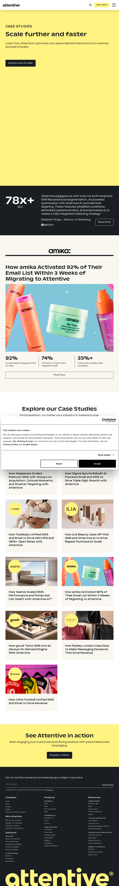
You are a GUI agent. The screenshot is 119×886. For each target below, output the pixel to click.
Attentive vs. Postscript (13, 823)
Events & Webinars (95, 812)
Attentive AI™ (49, 818)
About (7, 801)
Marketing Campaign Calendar (98, 826)
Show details (104, 455)
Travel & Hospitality (12, 847)
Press (7, 804)
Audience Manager (51, 846)
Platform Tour (93, 855)
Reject (59, 463)
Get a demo (102, 5)
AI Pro (46, 821)
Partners (8, 856)
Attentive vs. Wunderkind (14, 828)
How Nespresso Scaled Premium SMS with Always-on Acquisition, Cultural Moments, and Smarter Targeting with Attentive (31, 480)
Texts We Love (93, 823)
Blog (89, 806)
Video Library (93, 809)
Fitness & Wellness (12, 850)
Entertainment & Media (13, 844)
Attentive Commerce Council (15, 812)
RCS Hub (91, 849)
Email (46, 806)
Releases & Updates (95, 852)
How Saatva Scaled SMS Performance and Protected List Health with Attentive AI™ (30, 596)
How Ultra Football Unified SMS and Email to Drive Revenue (31, 701)
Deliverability (48, 838)
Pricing (7, 809)
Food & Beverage (11, 841)
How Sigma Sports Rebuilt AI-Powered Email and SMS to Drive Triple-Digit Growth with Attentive (86, 479)
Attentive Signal (49, 835)
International (9, 861)
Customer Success (95, 835)
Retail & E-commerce (12, 839)
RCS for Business (50, 809)
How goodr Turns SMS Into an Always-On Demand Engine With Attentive (30, 649)
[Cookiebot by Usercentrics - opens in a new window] (104, 420)
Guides (90, 814)
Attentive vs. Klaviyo (12, 826)
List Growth (48, 829)
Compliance (48, 843)
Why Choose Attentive (13, 820)
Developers (9, 859)
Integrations (48, 832)
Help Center (92, 838)
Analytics (47, 840)
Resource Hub (93, 804)
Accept (97, 463)
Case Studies (93, 821)
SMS (46, 804)
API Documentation (95, 843)
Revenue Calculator (95, 829)
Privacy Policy (10, 444)
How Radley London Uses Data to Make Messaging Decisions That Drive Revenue (87, 649)
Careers (8, 807)
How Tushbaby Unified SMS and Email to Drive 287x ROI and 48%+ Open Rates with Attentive (31, 540)
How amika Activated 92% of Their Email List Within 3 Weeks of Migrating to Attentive (87, 596)
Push (46, 812)
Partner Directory (94, 840)
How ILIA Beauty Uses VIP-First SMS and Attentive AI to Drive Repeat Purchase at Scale (87, 538)
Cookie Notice (30, 444)
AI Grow (47, 823)
